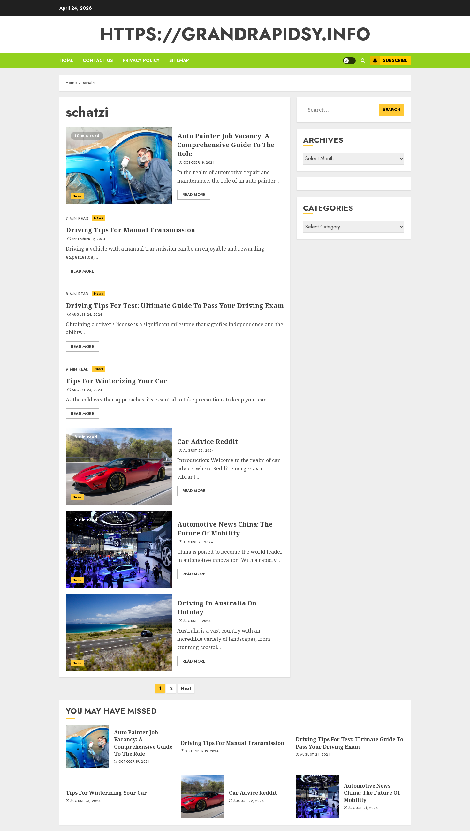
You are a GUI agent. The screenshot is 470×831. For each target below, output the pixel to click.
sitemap (179, 60)
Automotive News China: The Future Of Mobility (225, 528)
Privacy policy (141, 60)
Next (186, 688)
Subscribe (388, 60)
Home (66, 60)
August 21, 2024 (198, 542)
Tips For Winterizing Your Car (116, 381)
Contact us (98, 60)
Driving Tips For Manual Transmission (130, 230)
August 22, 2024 (198, 450)
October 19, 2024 (199, 163)
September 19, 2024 (88, 239)
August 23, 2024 (87, 390)
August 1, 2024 (196, 621)
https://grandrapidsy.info (235, 34)
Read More (193, 195)
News (77, 196)
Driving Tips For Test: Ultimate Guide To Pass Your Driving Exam (175, 305)
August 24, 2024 (87, 314)
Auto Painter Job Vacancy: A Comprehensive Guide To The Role (226, 144)
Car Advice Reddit (207, 441)
